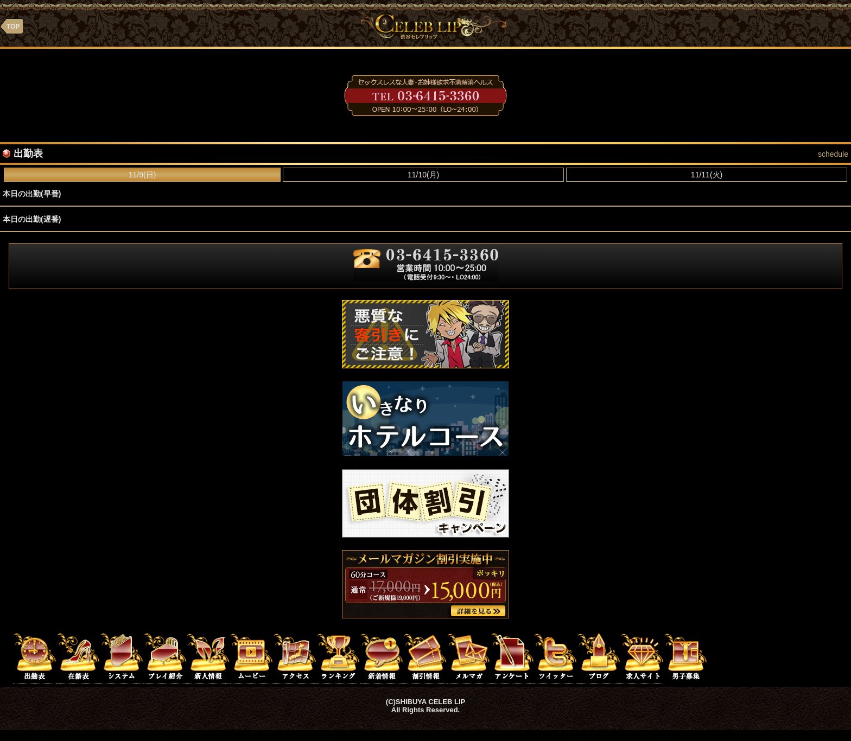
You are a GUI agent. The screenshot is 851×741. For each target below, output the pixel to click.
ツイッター (555, 656)
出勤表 (34, 656)
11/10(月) (423, 174)
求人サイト (642, 656)
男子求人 (686, 656)
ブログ (599, 656)
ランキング (338, 656)
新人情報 (208, 656)
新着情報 (382, 656)
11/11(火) (706, 174)
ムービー (252, 656)
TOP (13, 26)
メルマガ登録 (469, 656)
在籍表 (78, 656)
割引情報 (425, 656)
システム (121, 656)
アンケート (512, 656)
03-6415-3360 (425, 95)
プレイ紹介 (165, 656)
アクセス (295, 656)
